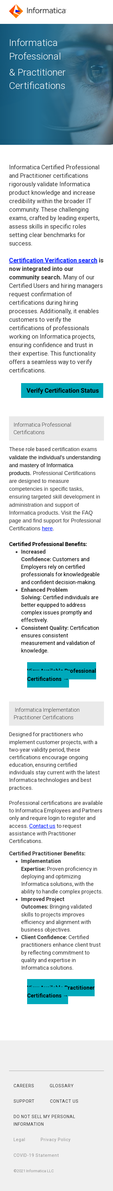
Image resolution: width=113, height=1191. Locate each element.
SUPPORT (24, 1101)
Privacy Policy (56, 1139)
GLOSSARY (62, 1085)
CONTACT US (64, 1101)
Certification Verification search (53, 260)
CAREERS (24, 1085)
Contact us (42, 826)
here (47, 529)
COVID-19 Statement (36, 1155)
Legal (19, 1139)
